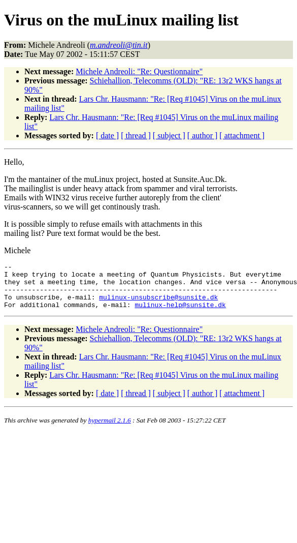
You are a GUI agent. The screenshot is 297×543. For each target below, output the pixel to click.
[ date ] (107, 135)
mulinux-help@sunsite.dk (180, 313)
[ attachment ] (242, 135)
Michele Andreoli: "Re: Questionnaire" (139, 71)
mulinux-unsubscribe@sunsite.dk (158, 304)
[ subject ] (169, 135)
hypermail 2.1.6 (109, 429)
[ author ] (202, 135)
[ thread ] (136, 135)
